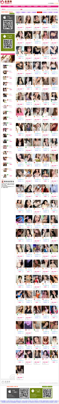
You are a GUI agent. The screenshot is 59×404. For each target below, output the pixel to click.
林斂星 (38, 70)
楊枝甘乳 (29, 268)
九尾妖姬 (55, 268)
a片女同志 (55, 402)
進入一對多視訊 (36, 225)
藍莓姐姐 (38, 193)
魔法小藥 (38, 85)
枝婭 (9, 117)
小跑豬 (20, 131)
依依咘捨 (29, 193)
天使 (45, 314)
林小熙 (29, 116)
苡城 (20, 329)
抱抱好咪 (55, 131)
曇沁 (20, 101)
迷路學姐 (46, 253)
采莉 (45, 55)
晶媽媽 (55, 237)
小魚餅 (55, 253)
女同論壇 (18, 402)
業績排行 (18, 12)
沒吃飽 (20, 193)
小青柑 (46, 329)
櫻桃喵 (55, 101)
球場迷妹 (38, 283)
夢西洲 (46, 116)
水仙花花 (55, 314)
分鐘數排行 (23, 12)
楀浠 (54, 162)
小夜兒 (29, 55)
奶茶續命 (38, 24)
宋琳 (37, 55)
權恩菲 (46, 193)
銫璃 (54, 70)
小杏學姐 (9, 94)
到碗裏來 (9, 151)
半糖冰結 (20, 299)
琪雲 (28, 101)
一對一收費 (55, 12)
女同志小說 (8, 402)
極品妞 (20, 147)
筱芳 (54, 85)
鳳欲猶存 (9, 111)
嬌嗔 (28, 237)
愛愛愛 (46, 268)
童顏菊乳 (9, 71)
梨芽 (45, 283)
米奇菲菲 (29, 253)
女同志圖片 (51, 402)
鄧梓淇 (20, 345)
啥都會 (29, 283)
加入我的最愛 (55, 9)
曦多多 (38, 314)
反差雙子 (29, 208)
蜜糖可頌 (46, 70)
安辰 (20, 24)
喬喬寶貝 (9, 163)
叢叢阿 (9, 134)
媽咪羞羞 (38, 147)
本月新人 (44, 12)
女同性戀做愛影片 (13, 402)
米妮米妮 (55, 55)
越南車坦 (9, 88)
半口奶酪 (29, 39)
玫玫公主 (46, 85)
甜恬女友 (46, 208)
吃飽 (37, 253)
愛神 (37, 162)
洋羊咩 (9, 140)
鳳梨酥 (55, 116)
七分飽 (55, 208)
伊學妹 (38, 101)
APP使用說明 (44, 386)
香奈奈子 (38, 116)
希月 (45, 237)
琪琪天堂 (20, 283)
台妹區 (29, 12)
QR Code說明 (12, 13)
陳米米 (46, 39)
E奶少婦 (20, 268)
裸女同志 (47, 402)
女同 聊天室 (36, 402)
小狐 (54, 24)
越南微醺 (20, 39)
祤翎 (37, 39)
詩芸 (54, 283)
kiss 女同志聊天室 (42, 402)
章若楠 (46, 299)
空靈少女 (55, 345)
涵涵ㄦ (20, 70)
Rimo (46, 147)
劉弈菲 (29, 162)
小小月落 (9, 128)
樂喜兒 (20, 116)
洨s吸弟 (38, 268)
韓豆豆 (29, 345)
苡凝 (54, 39)
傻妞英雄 (20, 162)
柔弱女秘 (9, 82)
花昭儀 (38, 329)
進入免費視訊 (54, 25)
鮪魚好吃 (20, 208)
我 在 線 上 (54, 27)
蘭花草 (46, 101)
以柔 (37, 345)
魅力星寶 (9, 65)
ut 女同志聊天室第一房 (25, 402)
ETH (28, 314)
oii (8, 174)
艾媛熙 (29, 70)
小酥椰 (55, 193)
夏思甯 (20, 314)
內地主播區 (34, 12)
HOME (49, 9)
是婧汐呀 (9, 157)
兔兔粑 (55, 329)
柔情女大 (9, 76)
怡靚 (45, 131)
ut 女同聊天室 (31, 402)
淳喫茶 (46, 162)
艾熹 (37, 131)
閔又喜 (29, 147)
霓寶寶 (20, 374)
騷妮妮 (20, 55)
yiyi (28, 299)
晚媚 (20, 253)
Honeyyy (20, 237)
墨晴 (37, 237)
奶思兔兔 (29, 85)
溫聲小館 (9, 105)
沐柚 (46, 345)
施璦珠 (46, 24)
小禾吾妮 (55, 299)
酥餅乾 (29, 131)
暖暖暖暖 (55, 147)
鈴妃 (20, 85)
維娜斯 (29, 329)
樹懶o (29, 24)
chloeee (38, 208)
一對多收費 (50, 12)
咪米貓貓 (38, 299)
